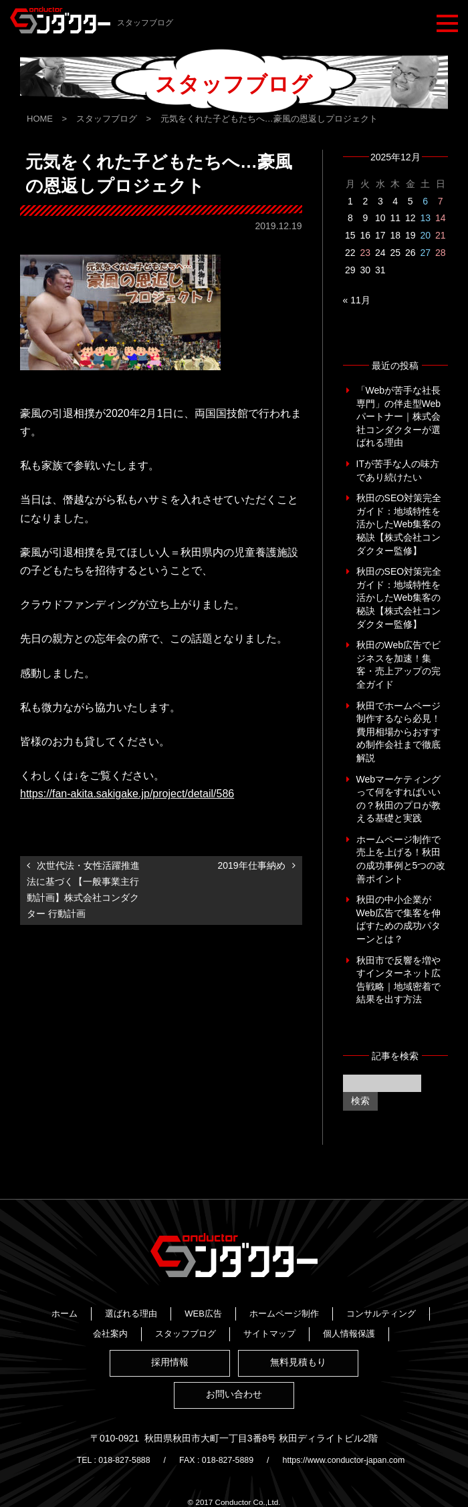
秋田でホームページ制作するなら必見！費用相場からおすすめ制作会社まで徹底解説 (398, 731)
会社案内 (331, 1309)
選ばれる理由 (228, 1294)
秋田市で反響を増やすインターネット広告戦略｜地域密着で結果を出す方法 (398, 980)
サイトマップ (238, 1325)
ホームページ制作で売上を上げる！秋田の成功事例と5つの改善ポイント (401, 859)
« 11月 (356, 300)
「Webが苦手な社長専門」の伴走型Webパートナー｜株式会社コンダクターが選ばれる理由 (398, 416)
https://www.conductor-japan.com (353, 1457)
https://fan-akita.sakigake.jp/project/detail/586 (127, 793)
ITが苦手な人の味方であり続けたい (397, 470)
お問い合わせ (234, 1392)
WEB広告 (300, 1294)
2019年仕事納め (251, 865)
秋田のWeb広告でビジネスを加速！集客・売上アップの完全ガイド (398, 665)
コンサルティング (251, 1309)
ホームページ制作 (154, 1309)
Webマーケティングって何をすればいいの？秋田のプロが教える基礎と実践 (398, 799)
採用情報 (168, 1359)
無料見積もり (299, 1359)
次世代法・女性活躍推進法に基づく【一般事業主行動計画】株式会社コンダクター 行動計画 (83, 889)
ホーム (161, 1294)
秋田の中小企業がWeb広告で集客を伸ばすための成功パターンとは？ (398, 919)
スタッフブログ (154, 1325)
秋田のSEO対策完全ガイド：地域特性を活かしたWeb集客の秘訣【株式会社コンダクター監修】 (399, 524)
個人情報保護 (317, 1325)
